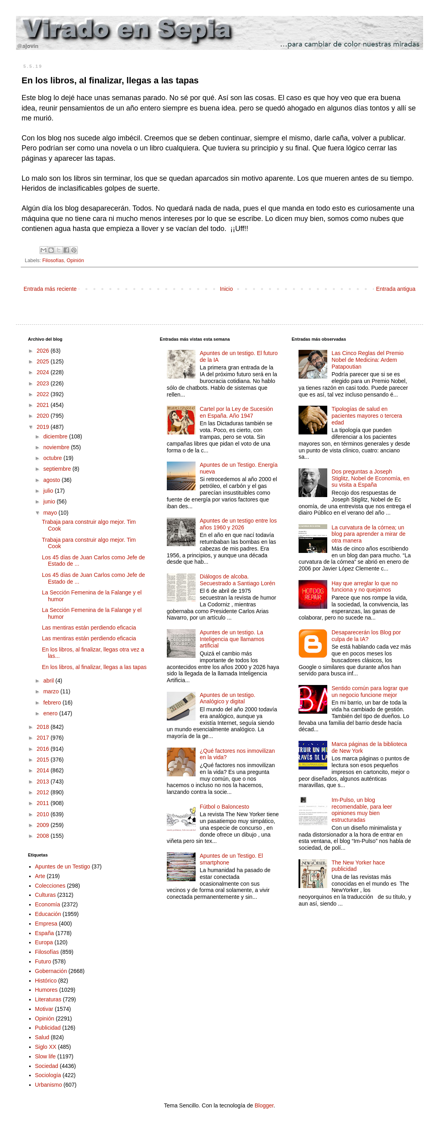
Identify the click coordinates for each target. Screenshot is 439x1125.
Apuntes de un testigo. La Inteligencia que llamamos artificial (232, 639)
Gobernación (51, 971)
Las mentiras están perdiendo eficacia (89, 627)
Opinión (75, 260)
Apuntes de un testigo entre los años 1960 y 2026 (238, 524)
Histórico (46, 980)
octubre (53, 458)
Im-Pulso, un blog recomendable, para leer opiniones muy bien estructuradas (362, 810)
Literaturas (48, 999)
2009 (44, 825)
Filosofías (53, 260)
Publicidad (48, 1027)
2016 (44, 749)
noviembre (57, 447)
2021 (44, 405)
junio (49, 501)
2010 (44, 814)
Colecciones (50, 885)
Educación (48, 914)
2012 (44, 792)
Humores (46, 990)
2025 (44, 361)
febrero (52, 702)
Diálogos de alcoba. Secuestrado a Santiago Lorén (237, 579)
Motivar (44, 1009)
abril (49, 680)
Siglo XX (46, 1047)
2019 (44, 427)
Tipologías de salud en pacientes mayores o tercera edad (367, 416)
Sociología (48, 1075)
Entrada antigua (395, 289)
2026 (44, 350)
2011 (44, 803)
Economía (47, 904)
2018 (44, 727)
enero (51, 713)
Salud (42, 1037)
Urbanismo (48, 1085)
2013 (44, 781)
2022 (44, 394)
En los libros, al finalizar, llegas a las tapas (94, 667)
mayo (50, 512)
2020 (44, 415)
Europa (44, 942)
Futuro (43, 961)
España (44, 933)
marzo (51, 691)
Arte (40, 876)
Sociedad (46, 1066)
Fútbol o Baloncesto (224, 806)
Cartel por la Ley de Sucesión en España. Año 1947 (236, 412)
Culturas (45, 895)
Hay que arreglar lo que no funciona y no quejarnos (365, 586)
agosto (52, 480)
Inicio (226, 289)
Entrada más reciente (50, 289)
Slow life (45, 1056)
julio (49, 491)
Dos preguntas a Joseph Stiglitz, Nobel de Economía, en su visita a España (370, 478)
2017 (44, 737)
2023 (44, 383)
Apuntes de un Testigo (62, 866)
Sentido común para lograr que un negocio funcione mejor (370, 691)
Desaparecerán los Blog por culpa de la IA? (366, 635)
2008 (44, 836)
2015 (44, 759)
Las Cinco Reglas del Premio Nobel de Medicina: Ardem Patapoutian (368, 360)
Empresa (46, 923)
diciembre (56, 436)
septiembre (57, 469)
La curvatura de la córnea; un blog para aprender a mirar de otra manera (368, 534)
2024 (44, 372)
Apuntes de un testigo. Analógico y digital (227, 698)
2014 (44, 770)
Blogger (264, 1105)
